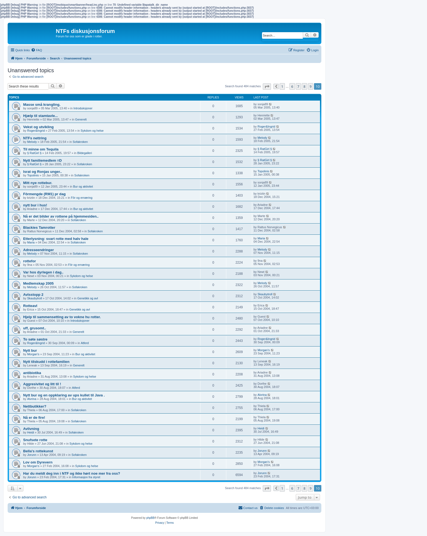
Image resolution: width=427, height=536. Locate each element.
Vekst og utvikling (38, 127)
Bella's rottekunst (38, 451)
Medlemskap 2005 (38, 283)
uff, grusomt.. (34, 328)
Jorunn (31, 454)
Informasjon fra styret (86, 477)
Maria (31, 242)
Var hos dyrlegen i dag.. (43, 272)
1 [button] (282, 86)
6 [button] (292, 86)
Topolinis (33, 175)
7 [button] (298, 86)
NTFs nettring (35, 138)
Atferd (85, 343)
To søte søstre (35, 339)
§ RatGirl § (34, 153)
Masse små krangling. (41, 105)
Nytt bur (30, 350)
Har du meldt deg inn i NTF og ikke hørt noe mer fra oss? (71, 473)
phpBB (150, 517)
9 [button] (311, 86)
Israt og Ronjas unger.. (42, 172)
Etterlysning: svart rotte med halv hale (56, 239)
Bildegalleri (84, 153)
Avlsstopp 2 (33, 295)
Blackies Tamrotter (39, 227)
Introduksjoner (83, 108)
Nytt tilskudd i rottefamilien (46, 362)
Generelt (81, 119)
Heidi (30, 432)
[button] (267, 86)
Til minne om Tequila (41, 149)
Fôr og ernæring (82, 197)
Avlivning (31, 429)
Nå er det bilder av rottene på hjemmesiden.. (61, 216)
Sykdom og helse (92, 130)
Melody (32, 141)
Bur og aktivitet (83, 186)
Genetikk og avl (87, 298)
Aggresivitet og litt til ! (42, 384)
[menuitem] (36, 50)
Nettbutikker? (34, 406)
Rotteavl (30, 306)
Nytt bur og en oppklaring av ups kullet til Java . (64, 395)
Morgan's (33, 354)
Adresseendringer (38, 250)
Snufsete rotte (35, 440)
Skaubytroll (34, 298)
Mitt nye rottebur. (37, 183)
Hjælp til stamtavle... (40, 116)
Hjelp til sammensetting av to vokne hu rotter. (62, 317)
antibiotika (32, 373)
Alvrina (31, 399)
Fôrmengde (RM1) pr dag (44, 194)
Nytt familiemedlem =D (42, 160)
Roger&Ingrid (36, 130)
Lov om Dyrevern (38, 462)
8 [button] (304, 86)
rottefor (29, 261)
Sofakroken (80, 141)
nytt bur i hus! (35, 205)
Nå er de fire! (34, 417)
